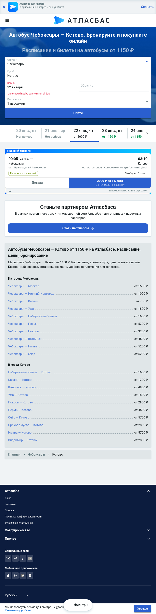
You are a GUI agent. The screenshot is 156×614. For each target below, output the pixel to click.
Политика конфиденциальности (23, 516)
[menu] (7, 20)
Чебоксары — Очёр (21, 354)
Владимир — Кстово (22, 440)
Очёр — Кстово (18, 417)
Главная (14, 454)
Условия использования (19, 522)
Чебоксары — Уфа (21, 309)
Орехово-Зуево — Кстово (25, 425)
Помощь (10, 510)
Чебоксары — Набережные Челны (32, 316)
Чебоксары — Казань (23, 301)
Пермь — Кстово (19, 410)
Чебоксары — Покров (23, 331)
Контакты (10, 504)
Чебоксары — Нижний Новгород (31, 293)
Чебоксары (36, 454)
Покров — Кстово (20, 402)
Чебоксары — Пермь (23, 324)
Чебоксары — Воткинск (25, 339)
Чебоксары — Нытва (23, 346)
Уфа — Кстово (18, 395)
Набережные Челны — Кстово (29, 372)
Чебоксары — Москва (23, 286)
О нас (8, 498)
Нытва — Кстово (19, 432)
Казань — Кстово (20, 380)
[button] (27, 133)
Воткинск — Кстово (22, 387)
